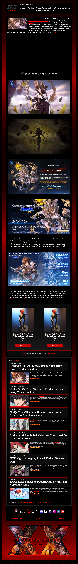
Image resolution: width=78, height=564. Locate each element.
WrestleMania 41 (38, 491)
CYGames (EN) (16, 360)
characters (56, 442)
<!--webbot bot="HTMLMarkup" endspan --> (39, 52)
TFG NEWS (49, 502)
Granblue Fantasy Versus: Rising (39, 21)
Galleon (31, 23)
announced (41, 396)
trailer (43, 374)
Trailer (40, 466)
